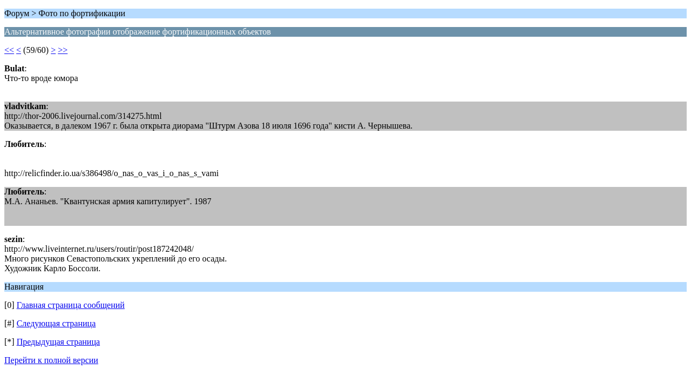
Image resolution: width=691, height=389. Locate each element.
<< (9, 50)
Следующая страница (56, 323)
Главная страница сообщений (71, 305)
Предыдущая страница (58, 341)
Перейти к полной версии (51, 360)
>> (62, 50)
